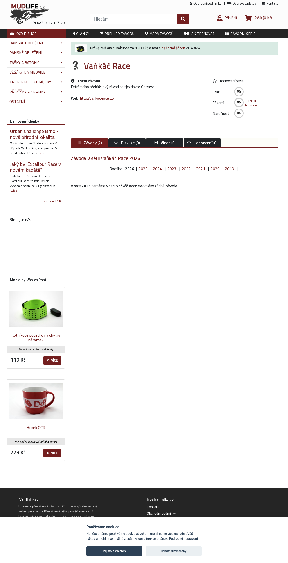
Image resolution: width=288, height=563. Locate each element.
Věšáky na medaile (35, 72)
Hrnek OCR (35, 427)
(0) (127, 143)
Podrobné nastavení (183, 539)
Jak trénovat (199, 33)
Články (80, 33)
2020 (215, 169)
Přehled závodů (117, 33)
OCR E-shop (23, 33)
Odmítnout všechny (173, 551)
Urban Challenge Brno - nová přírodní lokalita (34, 134)
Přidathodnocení (252, 102)
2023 (171, 169)
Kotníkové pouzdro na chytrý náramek (35, 337)
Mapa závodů (159, 33)
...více (41, 152)
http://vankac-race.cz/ (97, 98)
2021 (200, 169)
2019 (229, 169)
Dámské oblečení (35, 43)
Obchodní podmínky (207, 3)
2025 (143, 169)
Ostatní (35, 101)
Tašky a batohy (35, 62)
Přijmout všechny (114, 551)
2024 (157, 169)
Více (52, 360)
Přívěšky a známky (35, 92)
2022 (186, 169)
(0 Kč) (258, 18)
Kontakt (272, 3)
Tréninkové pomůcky (35, 82)
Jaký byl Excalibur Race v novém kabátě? (35, 167)
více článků (53, 201)
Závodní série (240, 33)
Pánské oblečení (35, 53)
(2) (89, 143)
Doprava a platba (244, 3)
